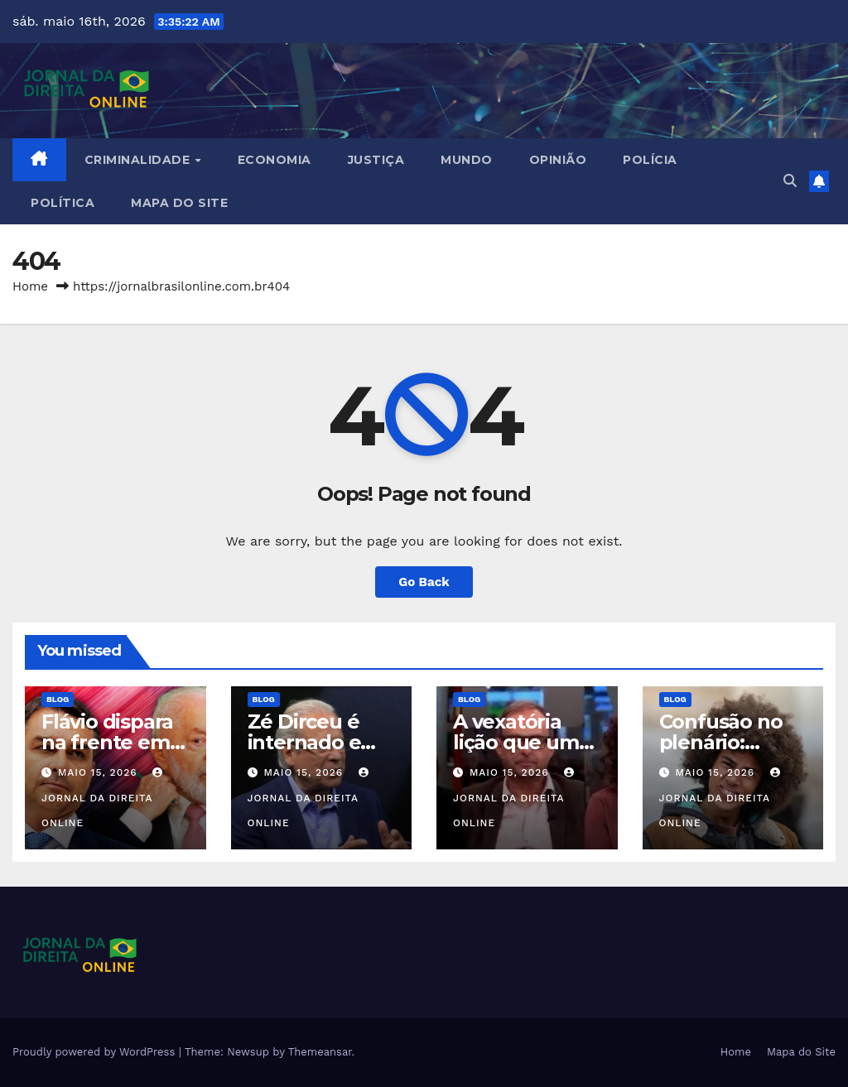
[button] (790, 181)
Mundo (467, 159)
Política (62, 202)
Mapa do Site (179, 202)
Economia (274, 159)
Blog (57, 699)
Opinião (558, 159)
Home (30, 286)
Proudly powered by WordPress (95, 1052)
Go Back (424, 582)
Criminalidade (139, 159)
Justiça (376, 159)
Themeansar (320, 1052)
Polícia (650, 159)
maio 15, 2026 (100, 772)
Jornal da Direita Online (103, 798)
